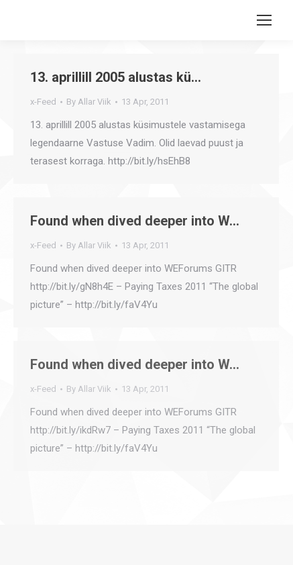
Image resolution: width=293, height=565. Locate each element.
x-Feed (43, 102)
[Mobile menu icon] (264, 20)
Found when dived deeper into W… (134, 221)
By (88, 102)
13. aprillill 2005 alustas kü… (115, 77)
